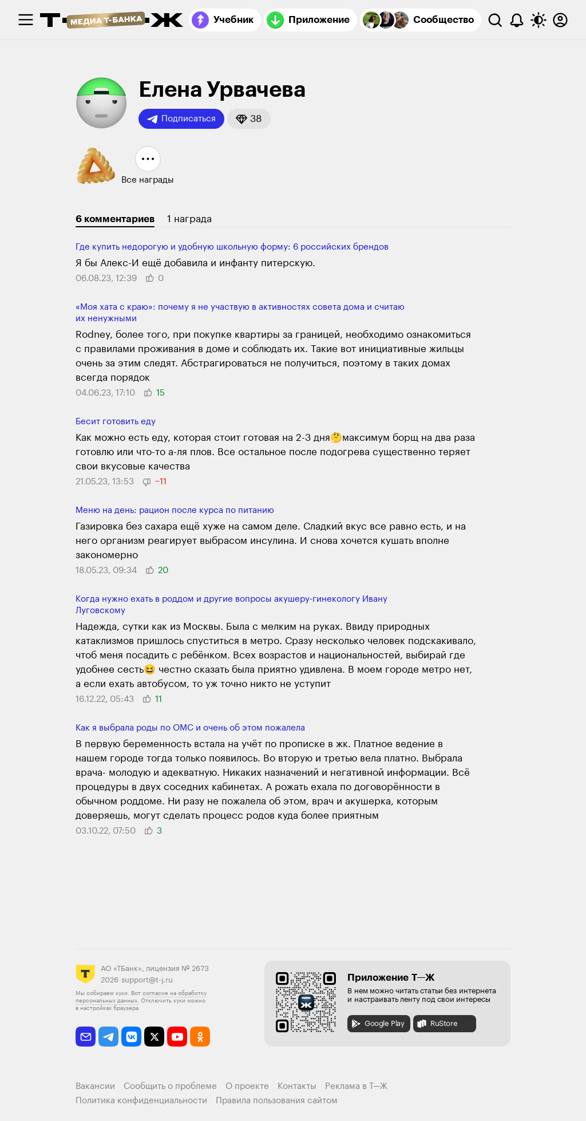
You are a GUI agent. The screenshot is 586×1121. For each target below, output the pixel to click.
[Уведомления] (516, 20)
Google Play (377, 1023)
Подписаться (181, 119)
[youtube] (177, 1037)
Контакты (297, 1086)
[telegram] (108, 1037)
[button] (249, 119)
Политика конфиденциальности (141, 1100)
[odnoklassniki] (200, 1037)
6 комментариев (115, 219)
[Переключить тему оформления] (538, 20)
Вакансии (95, 1086)
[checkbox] (25, 20)
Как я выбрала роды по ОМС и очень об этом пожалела (190, 728)
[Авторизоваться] (560, 20)
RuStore (436, 1023)
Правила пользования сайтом (277, 1100)
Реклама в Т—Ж (356, 1086)
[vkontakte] (131, 1037)
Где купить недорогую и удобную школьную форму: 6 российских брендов (232, 247)
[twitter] (154, 1037)
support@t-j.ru (147, 980)
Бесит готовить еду (116, 421)
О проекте (247, 1086)
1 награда (189, 219)
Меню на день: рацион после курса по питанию (175, 510)
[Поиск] (495, 20)
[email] (86, 1037)
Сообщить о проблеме (170, 1086)
